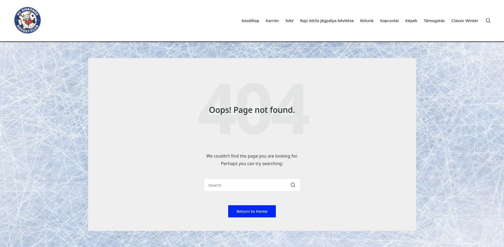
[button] (293, 185)
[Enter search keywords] (252, 185)
